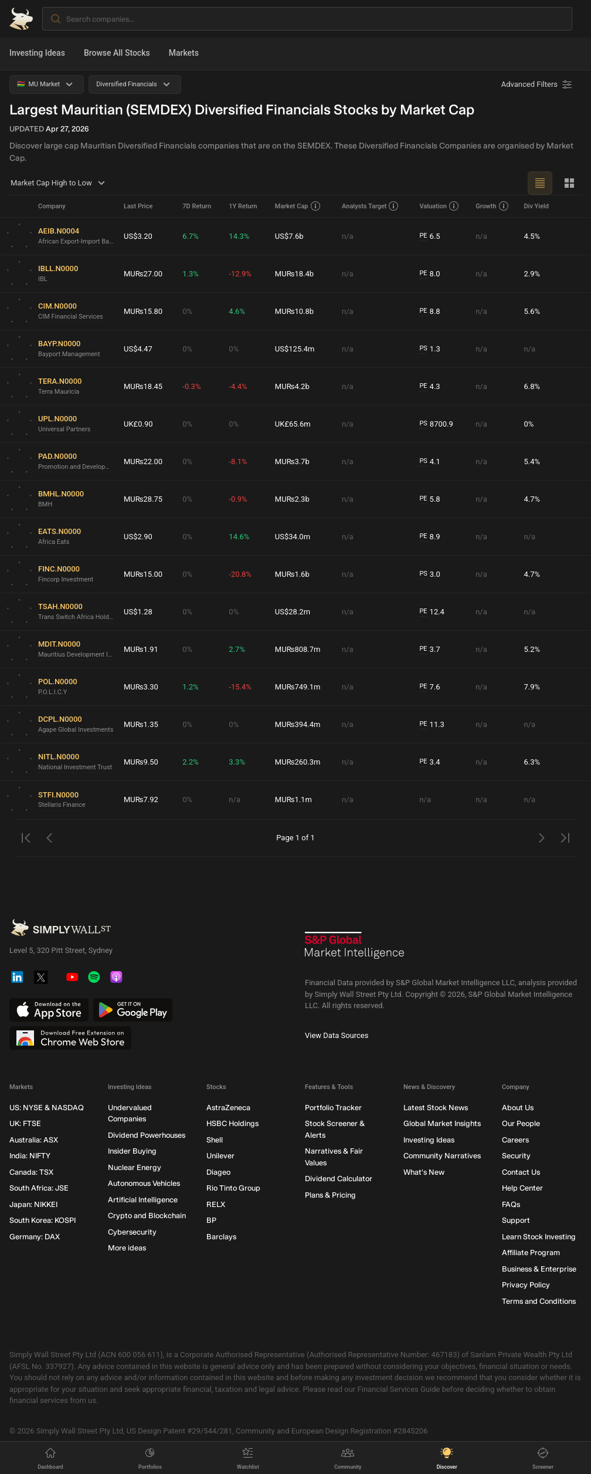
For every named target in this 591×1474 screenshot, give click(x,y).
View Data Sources (336, 1035)
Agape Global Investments (75, 729)
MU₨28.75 (143, 499)
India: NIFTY (29, 1156)
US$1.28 (138, 611)
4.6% (237, 311)
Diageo (218, 1172)
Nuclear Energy (134, 1167)
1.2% (190, 686)
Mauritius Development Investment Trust (76, 654)
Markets (184, 53)
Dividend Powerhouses (146, 1135)
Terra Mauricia (58, 391)
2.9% (532, 273)
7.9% (532, 686)
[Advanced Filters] (538, 84)
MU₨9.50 (141, 762)
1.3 (429, 349)
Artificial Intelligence (143, 1199)
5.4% (532, 461)
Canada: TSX (31, 1172)
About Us (518, 1107)
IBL (42, 279)
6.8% (532, 386)
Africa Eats (53, 542)
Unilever (220, 1156)
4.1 (429, 462)
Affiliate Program (531, 1253)
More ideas (127, 1248)
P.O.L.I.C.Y (52, 692)
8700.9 (436, 424)
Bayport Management (69, 354)
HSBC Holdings (232, 1124)
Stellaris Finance (62, 805)
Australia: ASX (33, 1139)
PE (423, 235)
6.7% (190, 236)
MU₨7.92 (141, 799)
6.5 (429, 236)
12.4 (431, 612)
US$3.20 (138, 236)
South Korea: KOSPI (42, 1220)
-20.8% (240, 574)
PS (423, 348)
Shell (214, 1139)
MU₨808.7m (298, 649)
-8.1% (238, 461)
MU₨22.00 (143, 461)
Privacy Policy (526, 1285)
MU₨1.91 (141, 649)
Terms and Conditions (539, 1301)
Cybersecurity (132, 1232)
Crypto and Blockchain (147, 1216)
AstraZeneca (228, 1107)
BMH (45, 504)
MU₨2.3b (292, 499)
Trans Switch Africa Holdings (76, 617)
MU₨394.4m (298, 724)
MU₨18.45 (143, 386)
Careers (515, 1139)
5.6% (532, 311)
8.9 (429, 537)
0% (187, 311)
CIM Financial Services (70, 316)
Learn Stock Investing (539, 1236)
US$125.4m (295, 348)
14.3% (239, 236)
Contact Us (521, 1172)
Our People (521, 1124)
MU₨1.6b (292, 574)
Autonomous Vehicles (144, 1183)
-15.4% (240, 686)
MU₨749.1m (298, 686)
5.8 (429, 499)
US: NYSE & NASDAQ (46, 1107)
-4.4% (238, 386)
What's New (423, 1172)
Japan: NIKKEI (33, 1204)
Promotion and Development (76, 467)
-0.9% (238, 499)
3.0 (429, 574)
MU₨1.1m (293, 799)
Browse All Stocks (117, 53)
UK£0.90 (138, 424)
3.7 (429, 649)
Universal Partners (64, 429)
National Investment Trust (75, 767)
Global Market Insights (442, 1124)
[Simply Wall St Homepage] (21, 19)
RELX (215, 1204)
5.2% (532, 649)
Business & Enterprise (539, 1269)
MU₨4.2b (292, 386)
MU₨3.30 (141, 686)
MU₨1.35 (141, 724)
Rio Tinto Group (233, 1188)
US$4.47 (138, 348)
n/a (348, 236)
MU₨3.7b (292, 461)
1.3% (190, 273)
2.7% (237, 649)
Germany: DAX (34, 1236)
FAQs (511, 1204)
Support (516, 1220)
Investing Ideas (37, 53)
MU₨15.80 (143, 311)
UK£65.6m (293, 424)
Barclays (221, 1236)
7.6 (429, 687)
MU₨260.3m (298, 762)
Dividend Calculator (338, 1179)
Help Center (522, 1188)
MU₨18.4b (294, 273)
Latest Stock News (435, 1107)
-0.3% (191, 386)
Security (516, 1156)
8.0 (429, 274)
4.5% (532, 236)
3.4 (429, 762)
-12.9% (240, 273)
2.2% (190, 762)
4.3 (429, 386)
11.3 (431, 724)
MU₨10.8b (294, 311)
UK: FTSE (25, 1124)
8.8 (429, 311)
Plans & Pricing (330, 1195)
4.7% (532, 499)
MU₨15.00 (143, 574)
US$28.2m (292, 611)
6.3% (532, 762)
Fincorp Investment (65, 579)
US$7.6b (289, 236)
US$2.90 (138, 536)
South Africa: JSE (39, 1188)
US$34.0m (292, 536)
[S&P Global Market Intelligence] (355, 950)
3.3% (237, 762)
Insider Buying (132, 1151)
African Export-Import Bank (76, 241)
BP (211, 1220)
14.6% (239, 536)
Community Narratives (442, 1156)
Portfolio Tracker (333, 1107)
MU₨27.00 (143, 273)
